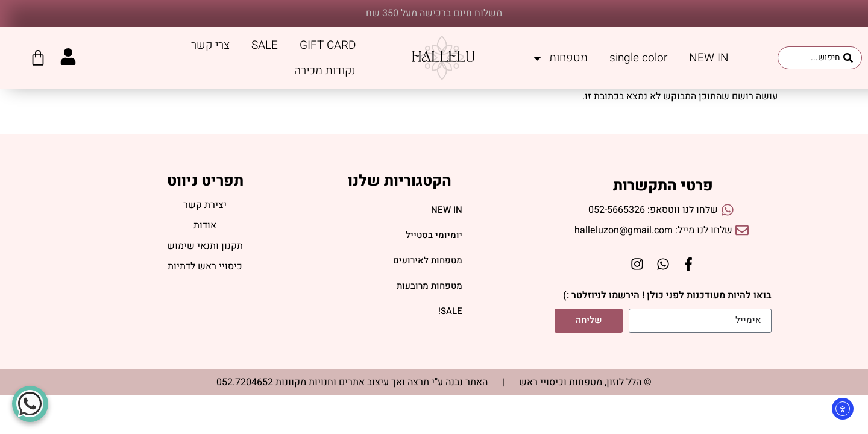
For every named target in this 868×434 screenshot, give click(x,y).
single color (638, 57)
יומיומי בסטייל (434, 235)
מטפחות (560, 58)
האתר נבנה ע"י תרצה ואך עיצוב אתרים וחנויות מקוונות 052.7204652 (352, 382)
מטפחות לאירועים (427, 261)
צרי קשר (210, 45)
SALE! (450, 311)
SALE (264, 45)
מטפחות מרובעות (429, 286)
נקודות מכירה (325, 70)
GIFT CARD (328, 45)
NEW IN (709, 57)
